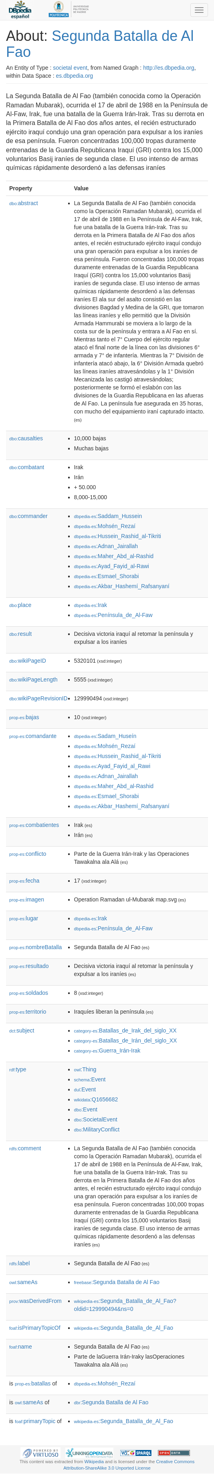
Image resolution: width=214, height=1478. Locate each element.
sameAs (23, 1282)
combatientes (34, 825)
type (17, 1069)
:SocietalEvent (95, 1119)
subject (21, 1030)
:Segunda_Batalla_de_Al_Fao (124, 1328)
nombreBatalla (35, 947)
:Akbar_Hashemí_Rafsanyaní (122, 586)
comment (25, 1148)
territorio (27, 1011)
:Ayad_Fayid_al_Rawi (112, 766)
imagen (26, 899)
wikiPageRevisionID (38, 698)
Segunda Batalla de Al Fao (100, 44)
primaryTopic (35, 1421)
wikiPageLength (33, 679)
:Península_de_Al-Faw (113, 615)
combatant (26, 467)
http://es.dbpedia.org (168, 68)
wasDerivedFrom (35, 1301)
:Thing (85, 1069)
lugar (23, 918)
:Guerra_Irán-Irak (107, 1050)
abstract (23, 203)
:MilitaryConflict (97, 1129)
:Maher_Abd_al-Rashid (114, 556)
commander (28, 516)
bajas (24, 717)
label (19, 1263)
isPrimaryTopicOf (35, 1328)
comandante (33, 736)
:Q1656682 (96, 1099)
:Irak (90, 605)
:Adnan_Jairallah (106, 546)
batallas (32, 1383)
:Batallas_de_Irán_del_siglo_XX (125, 1040)
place (20, 605)
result (20, 634)
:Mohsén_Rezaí (104, 526)
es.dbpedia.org (74, 76)
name (20, 1346)
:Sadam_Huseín (105, 736)
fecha (24, 880)
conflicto (27, 854)
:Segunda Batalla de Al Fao (116, 1282)
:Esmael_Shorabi (106, 576)
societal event (70, 68)
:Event (90, 1079)
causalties (26, 438)
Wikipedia (94, 1461)
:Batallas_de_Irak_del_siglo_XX (125, 1030)
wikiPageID (27, 660)
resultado (29, 966)
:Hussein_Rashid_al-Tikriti (117, 536)
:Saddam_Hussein (108, 516)
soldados (28, 993)
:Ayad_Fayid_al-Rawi (111, 566)
